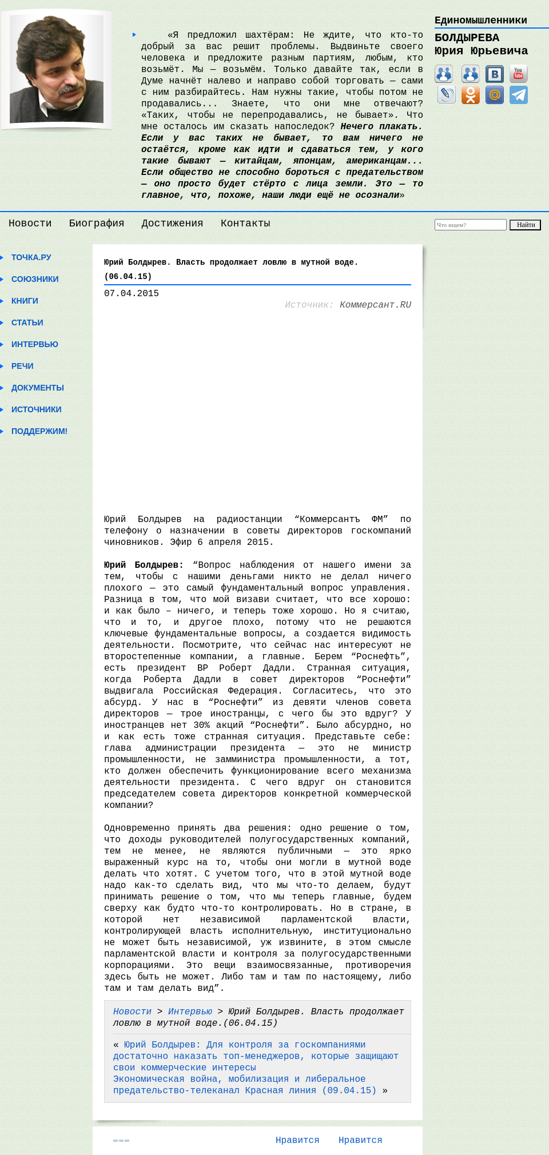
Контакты (245, 223)
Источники (36, 409)
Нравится (298, 1141)
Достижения (173, 223)
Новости (30, 223)
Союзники (35, 279)
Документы (37, 387)
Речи (22, 366)
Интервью (34, 344)
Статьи (27, 322)
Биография (97, 223)
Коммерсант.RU (375, 305)
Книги (24, 300)
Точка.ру (31, 257)
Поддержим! (39, 431)
